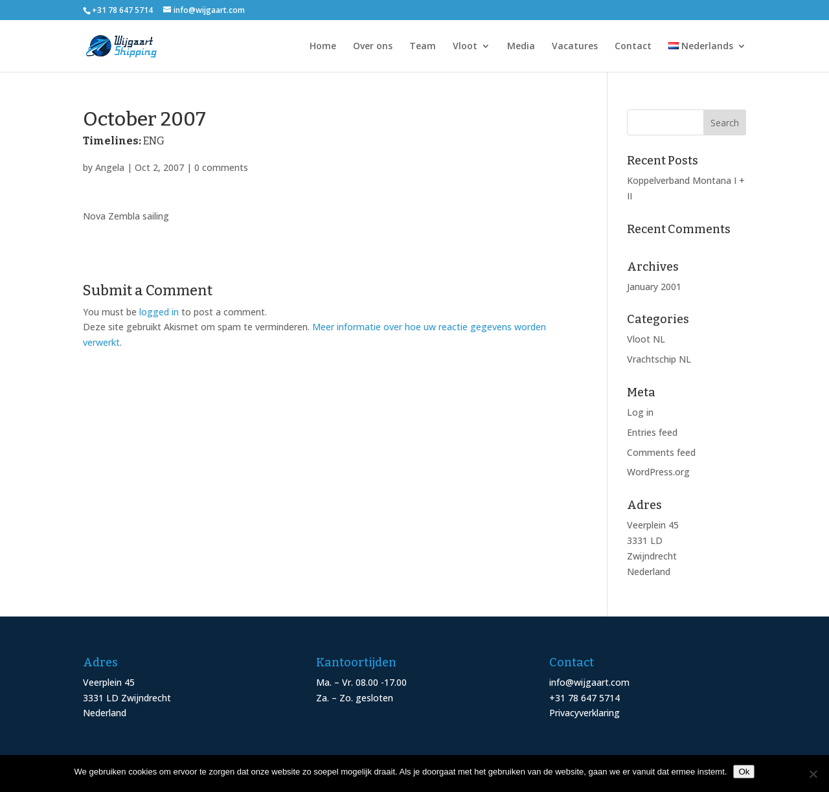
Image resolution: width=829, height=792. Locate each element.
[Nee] (812, 773)
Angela (109, 167)
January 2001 (654, 286)
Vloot (465, 46)
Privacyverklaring (584, 713)
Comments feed (661, 452)
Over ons (372, 46)
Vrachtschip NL (659, 359)
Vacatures (575, 46)
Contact (633, 46)
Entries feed (652, 432)
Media (521, 46)
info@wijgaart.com (589, 682)
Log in (640, 412)
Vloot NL (646, 339)
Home (323, 46)
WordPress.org (658, 472)
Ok (743, 771)
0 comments (221, 167)
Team (422, 46)
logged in (159, 312)
